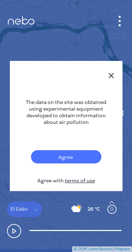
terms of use (80, 180)
